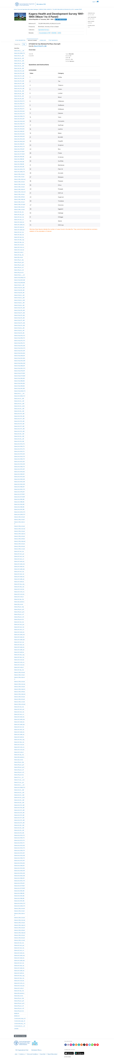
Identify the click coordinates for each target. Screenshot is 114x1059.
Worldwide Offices (36, 1050)
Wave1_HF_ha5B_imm (19, 224)
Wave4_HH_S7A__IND (19, 805)
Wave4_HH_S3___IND (19, 795)
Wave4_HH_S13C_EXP (19, 860)
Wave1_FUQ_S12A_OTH (19, 348)
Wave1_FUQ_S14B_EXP (19, 355)
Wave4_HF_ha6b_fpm (19, 960)
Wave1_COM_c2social (19, 184)
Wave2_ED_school (18, 604)
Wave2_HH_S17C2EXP (19, 496)
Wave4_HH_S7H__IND (19, 822)
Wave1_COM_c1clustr (19, 176)
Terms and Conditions (32, 1054)
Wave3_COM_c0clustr (19, 672)
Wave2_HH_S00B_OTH (19, 396)
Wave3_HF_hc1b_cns (19, 662)
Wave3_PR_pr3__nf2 (19, 772)
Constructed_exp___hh (19, 1023)
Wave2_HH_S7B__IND (19, 416)
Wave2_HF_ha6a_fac (19, 566)
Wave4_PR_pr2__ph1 (19, 1000)
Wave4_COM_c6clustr (19, 937)
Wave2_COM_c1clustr (19, 519)
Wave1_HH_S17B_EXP (19, 149)
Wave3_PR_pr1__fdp (19, 762)
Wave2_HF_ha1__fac (19, 551)
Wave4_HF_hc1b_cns (19, 983)
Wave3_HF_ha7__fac (19, 642)
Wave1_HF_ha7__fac (19, 232)
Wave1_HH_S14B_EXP (19, 131)
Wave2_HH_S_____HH (19, 393)
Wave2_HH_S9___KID (19, 438)
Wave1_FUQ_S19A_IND (19, 383)
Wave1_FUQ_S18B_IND (19, 380)
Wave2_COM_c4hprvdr (19, 541)
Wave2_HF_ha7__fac (19, 571)
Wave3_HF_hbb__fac (19, 657)
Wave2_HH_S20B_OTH (19, 514)
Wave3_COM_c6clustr (19, 699)
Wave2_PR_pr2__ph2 (19, 611)
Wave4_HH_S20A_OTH (19, 903)
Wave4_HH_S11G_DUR (19, 845)
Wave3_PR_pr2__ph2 (19, 767)
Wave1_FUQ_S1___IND (19, 285)
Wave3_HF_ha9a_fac (19, 647)
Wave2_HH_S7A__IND (19, 413)
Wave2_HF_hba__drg (19, 584)
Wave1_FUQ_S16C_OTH (19, 368)
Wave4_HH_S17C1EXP (19, 885)
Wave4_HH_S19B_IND (19, 898)
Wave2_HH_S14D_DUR (19, 479)
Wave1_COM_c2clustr (19, 181)
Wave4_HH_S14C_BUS (19, 868)
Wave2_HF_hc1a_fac (19, 589)
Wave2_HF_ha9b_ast (19, 579)
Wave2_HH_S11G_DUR (19, 454)
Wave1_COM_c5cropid (19, 204)
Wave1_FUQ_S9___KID (19, 330)
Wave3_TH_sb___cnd (19, 779)
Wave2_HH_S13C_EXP (19, 469)
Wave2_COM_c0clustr (19, 517)
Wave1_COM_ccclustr (19, 209)
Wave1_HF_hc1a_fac (19, 244)
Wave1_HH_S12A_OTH (19, 113)
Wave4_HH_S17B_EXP (19, 883)
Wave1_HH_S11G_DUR (19, 111)
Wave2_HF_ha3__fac (19, 556)
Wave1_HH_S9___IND (19, 93)
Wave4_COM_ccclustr (19, 940)
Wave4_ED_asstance (19, 993)
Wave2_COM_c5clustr (19, 543)
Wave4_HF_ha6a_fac (19, 958)
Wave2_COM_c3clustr (19, 531)
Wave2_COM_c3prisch (19, 533)
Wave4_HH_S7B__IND (19, 807)
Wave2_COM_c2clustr (19, 526)
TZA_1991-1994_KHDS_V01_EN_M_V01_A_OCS (63, 9)
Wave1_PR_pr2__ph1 (19, 262)
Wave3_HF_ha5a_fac (19, 632)
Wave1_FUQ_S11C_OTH (19, 340)
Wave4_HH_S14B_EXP (19, 865)
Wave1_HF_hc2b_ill (18, 252)
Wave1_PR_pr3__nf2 (19, 270)
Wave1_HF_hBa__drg (19, 239)
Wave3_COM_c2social (19, 684)
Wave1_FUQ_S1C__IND (19, 287)
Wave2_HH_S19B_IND (19, 507)
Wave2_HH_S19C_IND (19, 509)
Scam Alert (42, 1054)
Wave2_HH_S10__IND (19, 441)
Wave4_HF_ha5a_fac (19, 953)
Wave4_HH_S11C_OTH (19, 840)
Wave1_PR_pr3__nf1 (19, 267)
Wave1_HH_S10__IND (19, 98)
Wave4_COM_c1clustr (19, 911)
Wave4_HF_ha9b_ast (19, 970)
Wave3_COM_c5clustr (19, 696)
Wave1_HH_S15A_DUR (19, 139)
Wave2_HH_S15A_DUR (19, 481)
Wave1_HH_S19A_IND (19, 161)
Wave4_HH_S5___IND (19, 800)
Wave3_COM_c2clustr (19, 681)
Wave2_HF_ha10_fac (19, 581)
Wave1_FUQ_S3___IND (19, 297)
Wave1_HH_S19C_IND (19, 166)
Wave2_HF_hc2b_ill (18, 596)
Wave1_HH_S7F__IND (19, 83)
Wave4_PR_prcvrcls (19, 1011)
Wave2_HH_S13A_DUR (19, 464)
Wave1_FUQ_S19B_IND (19, 386)
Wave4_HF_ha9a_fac (19, 968)
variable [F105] (78, 9)
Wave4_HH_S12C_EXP (19, 853)
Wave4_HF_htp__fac (19, 990)
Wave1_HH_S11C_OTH (19, 106)
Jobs (16, 1054)
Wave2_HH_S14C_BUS (19, 476)
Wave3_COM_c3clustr (19, 686)
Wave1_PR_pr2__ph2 (19, 265)
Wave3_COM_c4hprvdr (19, 694)
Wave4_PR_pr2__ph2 (19, 1003)
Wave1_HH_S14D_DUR (19, 136)
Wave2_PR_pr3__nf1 (19, 614)
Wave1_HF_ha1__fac (19, 212)
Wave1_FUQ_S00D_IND (19, 282)
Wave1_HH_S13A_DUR (19, 121)
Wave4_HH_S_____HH (19, 785)
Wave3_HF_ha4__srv (19, 629)
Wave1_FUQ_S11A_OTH (19, 335)
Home (15, 9)
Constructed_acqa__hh (19, 1018)
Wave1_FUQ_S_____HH (19, 275)
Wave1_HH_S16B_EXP (19, 144)
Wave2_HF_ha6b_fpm (19, 569)
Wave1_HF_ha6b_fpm (19, 229)
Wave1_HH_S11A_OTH (19, 101)
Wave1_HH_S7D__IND (19, 78)
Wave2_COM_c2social (19, 528)
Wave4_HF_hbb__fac (19, 978)
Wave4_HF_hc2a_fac (19, 985)
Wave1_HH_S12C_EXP (19, 118)
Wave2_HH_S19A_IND (19, 504)
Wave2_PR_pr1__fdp (19, 606)
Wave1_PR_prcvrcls (19, 272)
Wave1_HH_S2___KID (19, 58)
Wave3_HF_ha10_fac (19, 652)
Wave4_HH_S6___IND (19, 802)
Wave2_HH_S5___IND (19, 408)
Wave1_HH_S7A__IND (19, 70)
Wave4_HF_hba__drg (19, 975)
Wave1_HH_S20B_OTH (19, 171)
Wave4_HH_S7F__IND (19, 817)
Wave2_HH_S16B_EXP (19, 486)
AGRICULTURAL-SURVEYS (45, 9)
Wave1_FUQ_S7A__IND (19, 307)
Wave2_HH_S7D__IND (19, 421)
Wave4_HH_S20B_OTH (19, 905)
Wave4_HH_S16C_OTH (19, 880)
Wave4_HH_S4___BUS (19, 797)
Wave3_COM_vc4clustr (19, 704)
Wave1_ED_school (18, 257)
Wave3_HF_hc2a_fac (19, 664)
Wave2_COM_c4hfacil (19, 538)
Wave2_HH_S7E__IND (19, 423)
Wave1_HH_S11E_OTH (19, 108)
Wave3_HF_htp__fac (19, 669)
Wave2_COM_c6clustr (19, 546)
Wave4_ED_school (18, 995)
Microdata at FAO (41, 4)
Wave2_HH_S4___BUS (19, 406)
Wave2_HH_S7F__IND (19, 426)
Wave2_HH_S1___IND (19, 398)
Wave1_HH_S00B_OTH (19, 53)
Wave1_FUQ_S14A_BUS (19, 353)
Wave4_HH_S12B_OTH (19, 850)
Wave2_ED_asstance (19, 601)
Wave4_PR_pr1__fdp (19, 998)
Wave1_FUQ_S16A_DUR (19, 363)
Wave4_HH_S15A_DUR (19, 873)
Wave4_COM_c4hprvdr (19, 932)
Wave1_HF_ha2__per (19, 214)
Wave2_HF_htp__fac (19, 599)
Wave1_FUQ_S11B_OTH (19, 338)
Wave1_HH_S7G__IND (19, 86)
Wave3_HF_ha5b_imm (19, 634)
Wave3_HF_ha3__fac (19, 627)
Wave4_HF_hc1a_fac (19, 980)
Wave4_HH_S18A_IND (19, 890)
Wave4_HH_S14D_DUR (19, 870)
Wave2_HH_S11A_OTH (19, 444)
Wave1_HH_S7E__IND (19, 81)
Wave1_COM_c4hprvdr (19, 199)
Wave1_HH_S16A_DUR (19, 141)
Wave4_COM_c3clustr (19, 922)
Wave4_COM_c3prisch (19, 925)
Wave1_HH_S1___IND (19, 55)
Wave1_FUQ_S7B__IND (19, 310)
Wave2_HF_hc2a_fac (19, 594)
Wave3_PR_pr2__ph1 (19, 764)
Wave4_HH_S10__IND (19, 832)
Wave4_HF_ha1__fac (19, 942)
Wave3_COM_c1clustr (19, 674)
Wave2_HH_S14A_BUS (19, 471)
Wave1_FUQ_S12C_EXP (19, 350)
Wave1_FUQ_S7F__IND (19, 320)
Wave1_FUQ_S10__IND (19, 333)
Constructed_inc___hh (19, 1026)
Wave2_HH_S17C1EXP (19, 494)
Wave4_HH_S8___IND (19, 825)
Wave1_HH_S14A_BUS (19, 128)
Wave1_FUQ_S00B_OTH (19, 277)
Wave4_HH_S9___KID (19, 830)
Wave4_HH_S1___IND (19, 790)
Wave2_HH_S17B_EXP (19, 491)
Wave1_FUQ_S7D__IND (19, 315)
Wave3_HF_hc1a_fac (19, 659)
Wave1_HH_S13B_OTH (19, 123)
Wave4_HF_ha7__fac (19, 963)
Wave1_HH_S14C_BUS (19, 133)
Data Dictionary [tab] (32, 40)
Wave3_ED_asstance (19, 757)
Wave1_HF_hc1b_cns (19, 247)
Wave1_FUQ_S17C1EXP (19, 373)
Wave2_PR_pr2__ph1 (19, 609)
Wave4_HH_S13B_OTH (19, 858)
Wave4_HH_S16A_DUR (19, 875)
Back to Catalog (20, 1036)
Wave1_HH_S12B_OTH (19, 116)
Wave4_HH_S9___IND (19, 827)
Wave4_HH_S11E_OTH (19, 842)
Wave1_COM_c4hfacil (19, 197)
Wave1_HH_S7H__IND (19, 88)
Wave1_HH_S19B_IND (19, 164)
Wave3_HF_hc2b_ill (18, 667)
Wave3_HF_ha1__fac (19, 622)
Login (93, 1)
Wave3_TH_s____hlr (19, 777)
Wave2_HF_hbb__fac (19, 586)
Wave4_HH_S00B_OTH (19, 787)
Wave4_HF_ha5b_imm (19, 955)
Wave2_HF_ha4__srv (19, 559)
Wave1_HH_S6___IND (19, 68)
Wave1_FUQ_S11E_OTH (19, 343)
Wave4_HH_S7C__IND (19, 810)
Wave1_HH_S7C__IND (19, 76)
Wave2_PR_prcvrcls (19, 619)
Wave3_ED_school (18, 759)
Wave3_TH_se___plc (19, 782)
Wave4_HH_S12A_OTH (19, 848)
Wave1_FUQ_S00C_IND (19, 280)
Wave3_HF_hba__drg (19, 654)
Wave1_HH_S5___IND (19, 65)
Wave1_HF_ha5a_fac (19, 222)
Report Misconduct (52, 1054)
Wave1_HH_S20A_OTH (19, 169)
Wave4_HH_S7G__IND (19, 820)
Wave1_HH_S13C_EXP (19, 126)
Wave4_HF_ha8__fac (19, 965)
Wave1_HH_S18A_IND (19, 156)
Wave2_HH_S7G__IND (19, 428)
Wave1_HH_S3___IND (19, 60)
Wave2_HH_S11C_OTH (19, 449)
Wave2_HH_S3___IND (19, 403)
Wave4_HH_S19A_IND (19, 895)
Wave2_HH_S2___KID (19, 401)
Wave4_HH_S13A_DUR (19, 855)
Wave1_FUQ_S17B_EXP (19, 370)
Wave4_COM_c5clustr (19, 935)
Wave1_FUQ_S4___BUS (19, 300)
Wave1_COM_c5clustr (19, 202)
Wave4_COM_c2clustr (19, 917)
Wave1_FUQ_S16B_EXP (19, 365)
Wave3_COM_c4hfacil (19, 691)
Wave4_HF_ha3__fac (19, 948)
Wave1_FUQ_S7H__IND (19, 325)
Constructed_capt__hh (19, 1021)
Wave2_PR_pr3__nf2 (19, 617)
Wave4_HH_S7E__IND (19, 815)
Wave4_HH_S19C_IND (19, 900)
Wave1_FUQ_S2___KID (19, 295)
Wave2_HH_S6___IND (19, 411)
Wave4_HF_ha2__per (19, 945)
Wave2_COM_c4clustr (19, 536)
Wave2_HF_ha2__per (19, 554)
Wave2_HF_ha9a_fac (19, 576)
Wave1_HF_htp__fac (19, 254)
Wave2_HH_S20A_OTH (19, 512)
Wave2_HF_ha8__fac (19, 574)
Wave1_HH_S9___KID (19, 96)
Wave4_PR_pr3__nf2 (19, 1008)
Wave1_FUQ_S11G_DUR (19, 345)
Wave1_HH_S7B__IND (19, 73)
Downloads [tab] (43, 40)
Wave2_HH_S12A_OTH (19, 456)
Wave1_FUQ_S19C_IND (19, 388)
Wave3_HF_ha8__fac (19, 644)
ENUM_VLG (17, 1016)
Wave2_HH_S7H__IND (19, 431)
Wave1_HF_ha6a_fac (19, 227)
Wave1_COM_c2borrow (19, 179)
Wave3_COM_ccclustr (19, 701)
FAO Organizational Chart (21, 1050)
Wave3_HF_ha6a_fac (19, 637)
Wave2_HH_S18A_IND (19, 499)
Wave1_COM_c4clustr (19, 194)
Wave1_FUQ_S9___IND (19, 328)
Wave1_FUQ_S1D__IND (19, 290)
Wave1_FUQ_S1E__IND (19, 292)
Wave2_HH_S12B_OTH (19, 459)
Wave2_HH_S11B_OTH (19, 446)
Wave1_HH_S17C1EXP (19, 151)
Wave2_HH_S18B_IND (19, 501)
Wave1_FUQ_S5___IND (19, 302)
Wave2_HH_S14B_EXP (19, 474)
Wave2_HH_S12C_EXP (19, 461)
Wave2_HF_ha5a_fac (19, 561)
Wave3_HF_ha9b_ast (19, 649)
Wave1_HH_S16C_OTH (19, 146)
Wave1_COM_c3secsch (19, 191)
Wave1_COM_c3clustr (19, 186)
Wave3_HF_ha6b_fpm (19, 639)
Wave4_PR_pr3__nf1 (19, 1005)
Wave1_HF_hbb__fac (19, 242)
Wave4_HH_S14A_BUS (19, 863)
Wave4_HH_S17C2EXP (19, 888)
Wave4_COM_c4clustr (19, 927)
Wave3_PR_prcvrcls (19, 774)
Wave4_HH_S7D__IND (19, 812)
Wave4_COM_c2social (19, 920)
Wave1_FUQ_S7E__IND (19, 317)
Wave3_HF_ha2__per (19, 624)
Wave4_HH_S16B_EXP (19, 878)
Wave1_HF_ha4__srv (19, 219)
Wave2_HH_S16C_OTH (19, 489)
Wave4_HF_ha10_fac (19, 973)
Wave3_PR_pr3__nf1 (19, 769)
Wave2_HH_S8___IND (19, 433)
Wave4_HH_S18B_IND (19, 893)
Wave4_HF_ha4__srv (19, 950)
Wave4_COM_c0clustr (19, 908)
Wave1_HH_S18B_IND (19, 159)
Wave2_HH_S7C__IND (19, 418)
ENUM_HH (16, 1013)
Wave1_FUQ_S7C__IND (19, 312)
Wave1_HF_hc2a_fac (19, 249)
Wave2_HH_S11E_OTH (19, 451)
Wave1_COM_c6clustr (19, 207)
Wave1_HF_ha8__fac (19, 234)
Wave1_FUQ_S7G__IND (19, 323)
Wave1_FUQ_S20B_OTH (19, 391)
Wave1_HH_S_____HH (19, 50)
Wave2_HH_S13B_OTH (19, 466)
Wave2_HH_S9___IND (19, 436)
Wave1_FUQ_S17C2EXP (19, 375)
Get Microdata (60, 19)
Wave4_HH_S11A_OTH (19, 835)
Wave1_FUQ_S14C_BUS (19, 358)
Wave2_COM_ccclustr (19, 548)
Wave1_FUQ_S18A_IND (19, 378)
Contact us (22, 1054)
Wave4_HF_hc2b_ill (18, 988)
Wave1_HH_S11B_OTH (19, 103)
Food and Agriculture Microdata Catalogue (28, 9)
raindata (16, 1028)
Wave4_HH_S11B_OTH (19, 837)
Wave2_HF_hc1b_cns (19, 591)
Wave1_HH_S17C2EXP (19, 154)
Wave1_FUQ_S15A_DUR (19, 360)
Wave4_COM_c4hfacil (19, 930)
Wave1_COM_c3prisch (19, 189)
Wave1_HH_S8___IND (19, 91)
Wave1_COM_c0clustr (19, 174)
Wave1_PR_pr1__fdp (19, 260)
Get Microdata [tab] (53, 40)
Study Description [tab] (20, 40)
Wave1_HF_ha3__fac (19, 217)
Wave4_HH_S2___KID (19, 792)
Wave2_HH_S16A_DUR (19, 484)
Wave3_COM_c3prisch (19, 689)
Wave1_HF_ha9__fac (19, 237)
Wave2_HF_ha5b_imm (19, 564)
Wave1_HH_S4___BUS (19, 63)
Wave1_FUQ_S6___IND (19, 305)
